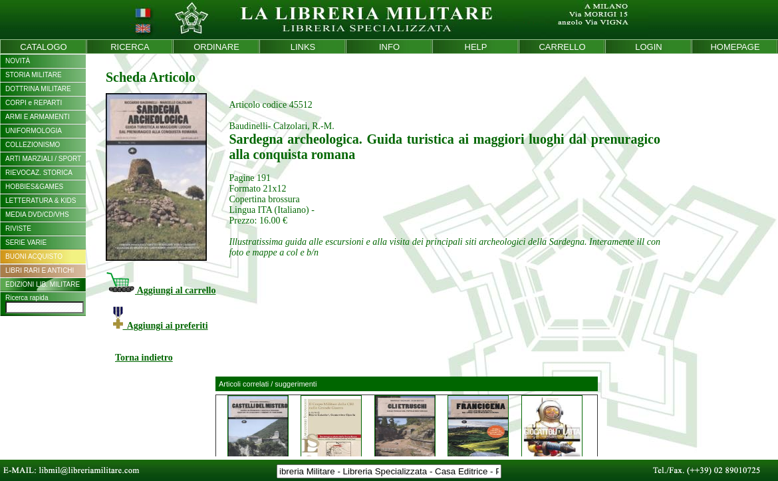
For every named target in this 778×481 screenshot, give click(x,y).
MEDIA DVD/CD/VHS (37, 214)
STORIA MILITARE (33, 75)
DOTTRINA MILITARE (38, 88)
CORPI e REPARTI (33, 102)
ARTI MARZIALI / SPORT (43, 158)
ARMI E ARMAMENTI (37, 116)
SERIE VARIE (26, 242)
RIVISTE (18, 228)
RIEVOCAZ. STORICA (38, 172)
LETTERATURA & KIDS (40, 200)
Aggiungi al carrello (160, 290)
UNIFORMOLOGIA (33, 130)
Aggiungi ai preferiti (160, 326)
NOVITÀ (17, 61)
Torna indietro (144, 358)
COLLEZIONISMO (32, 144)
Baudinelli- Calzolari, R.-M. (281, 126)
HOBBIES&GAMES (34, 186)
